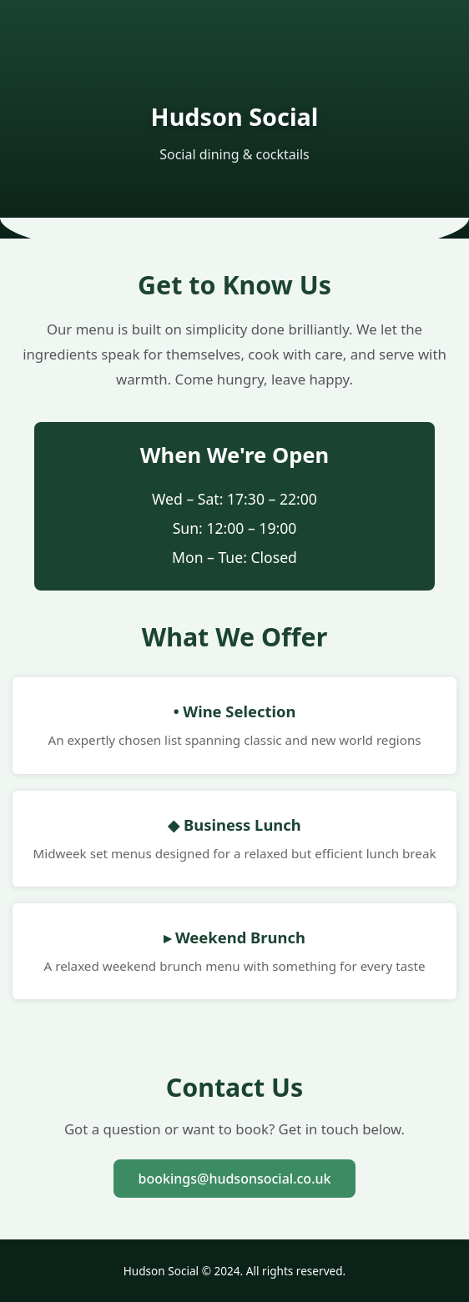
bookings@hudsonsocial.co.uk (235, 1178)
